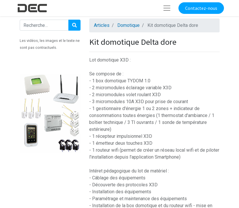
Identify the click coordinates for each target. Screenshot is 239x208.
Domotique (128, 25)
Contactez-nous (201, 8)
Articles (102, 25)
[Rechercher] (74, 25)
